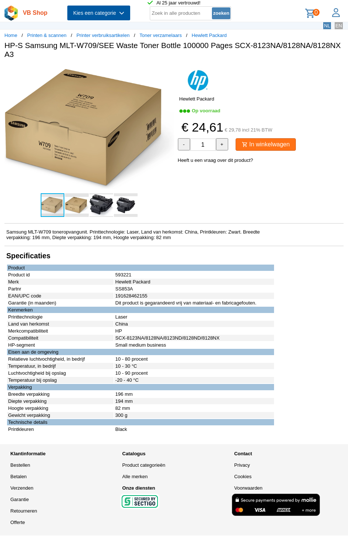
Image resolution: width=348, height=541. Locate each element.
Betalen (18, 476)
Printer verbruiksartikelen (103, 35)
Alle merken (135, 476)
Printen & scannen (47, 35)
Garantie (19, 499)
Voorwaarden (248, 488)
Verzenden (21, 488)
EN (338, 25)
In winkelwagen (266, 144)
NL (327, 25)
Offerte (17, 522)
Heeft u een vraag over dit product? (215, 160)
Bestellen (20, 465)
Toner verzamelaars (160, 35)
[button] (167, 72)
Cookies (242, 476)
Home (10, 35)
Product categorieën (143, 465)
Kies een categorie (98, 13)
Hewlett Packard (209, 35)
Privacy (242, 465)
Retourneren (23, 511)
